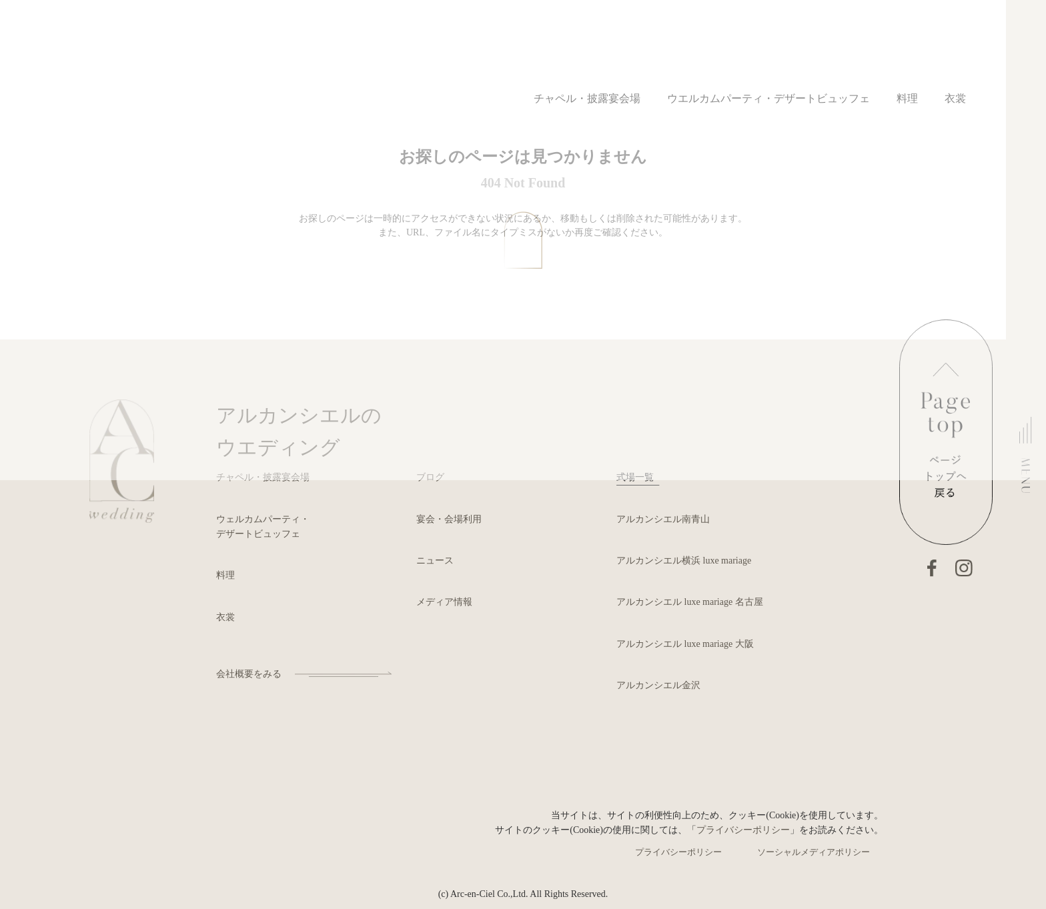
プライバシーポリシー (743, 830)
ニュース (435, 561)
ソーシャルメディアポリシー (813, 852)
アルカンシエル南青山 (663, 519)
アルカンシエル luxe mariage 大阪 (685, 644)
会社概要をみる (249, 674)
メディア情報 (444, 602)
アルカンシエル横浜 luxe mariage (683, 561)
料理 (225, 575)
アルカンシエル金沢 (658, 685)
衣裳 (225, 617)
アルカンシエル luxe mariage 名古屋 (689, 602)
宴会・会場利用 (449, 519)
